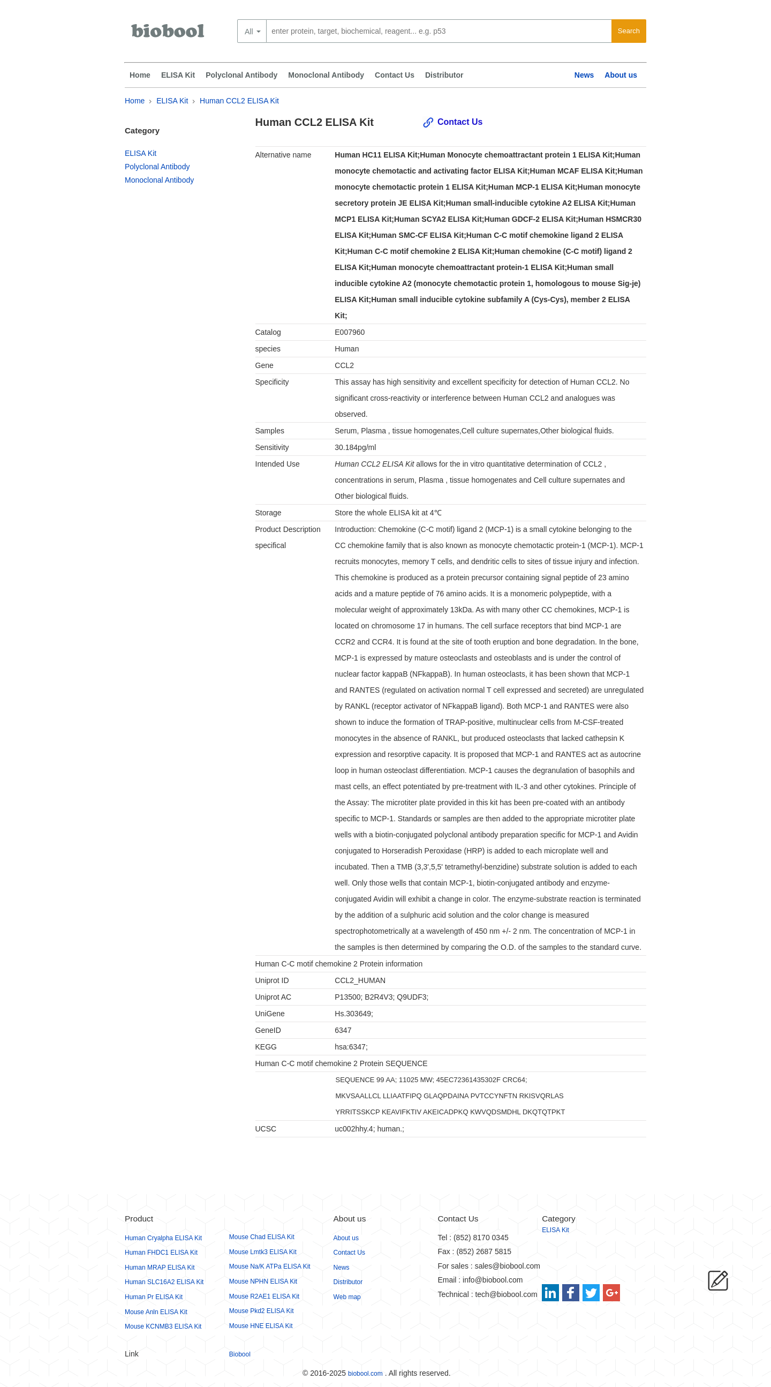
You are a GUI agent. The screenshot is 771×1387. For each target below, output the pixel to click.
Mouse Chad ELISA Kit (261, 1237)
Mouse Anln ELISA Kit (156, 1312)
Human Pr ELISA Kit (154, 1297)
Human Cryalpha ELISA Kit (163, 1238)
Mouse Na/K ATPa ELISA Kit (270, 1266)
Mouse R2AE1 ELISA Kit (264, 1296)
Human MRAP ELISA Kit (160, 1267)
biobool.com (365, 1373)
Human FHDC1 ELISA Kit (161, 1252)
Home (140, 75)
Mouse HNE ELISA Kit (261, 1326)
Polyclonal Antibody (241, 75)
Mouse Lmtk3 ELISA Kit (263, 1252)
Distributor (444, 75)
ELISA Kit (178, 75)
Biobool (240, 1354)
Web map (347, 1297)
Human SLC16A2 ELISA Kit (164, 1282)
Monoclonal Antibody (326, 75)
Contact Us (394, 75)
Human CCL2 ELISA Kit (239, 100)
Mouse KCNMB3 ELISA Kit (163, 1326)
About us (620, 75)
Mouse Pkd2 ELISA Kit (261, 1311)
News (584, 75)
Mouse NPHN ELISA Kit (263, 1281)
